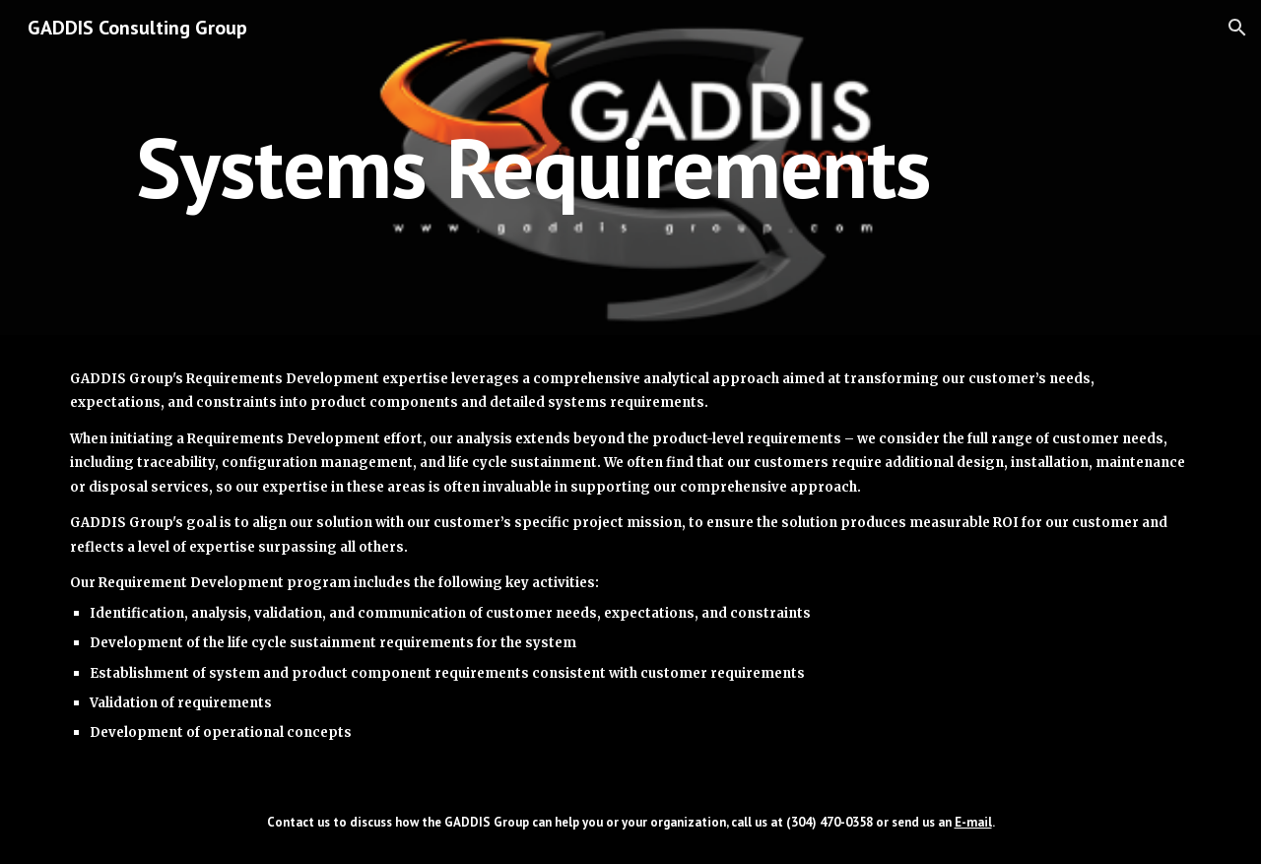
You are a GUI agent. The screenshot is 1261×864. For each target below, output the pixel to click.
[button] (1237, 27)
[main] (533, 167)
